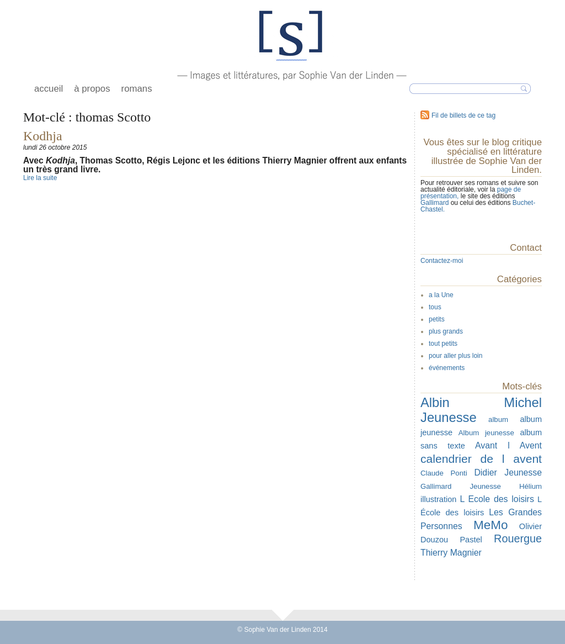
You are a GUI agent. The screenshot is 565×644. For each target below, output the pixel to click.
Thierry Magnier (451, 552)
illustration (438, 499)
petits (437, 319)
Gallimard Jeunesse (460, 486)
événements (447, 368)
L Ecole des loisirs (497, 499)
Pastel (471, 539)
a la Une (441, 295)
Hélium (530, 486)
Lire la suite (40, 178)
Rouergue (518, 538)
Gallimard (435, 203)
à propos (92, 88)
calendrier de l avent (481, 458)
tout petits (443, 343)
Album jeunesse (486, 433)
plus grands (446, 331)
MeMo (490, 525)
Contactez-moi (441, 261)
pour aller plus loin (455, 356)
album (498, 419)
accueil (48, 88)
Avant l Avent (508, 445)
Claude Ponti (443, 473)
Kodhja (42, 136)
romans (136, 88)
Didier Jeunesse (508, 472)
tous (435, 307)
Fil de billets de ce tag (463, 115)
